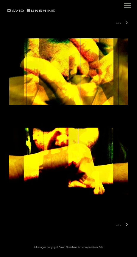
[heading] (31, 10)
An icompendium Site (90, 247)
